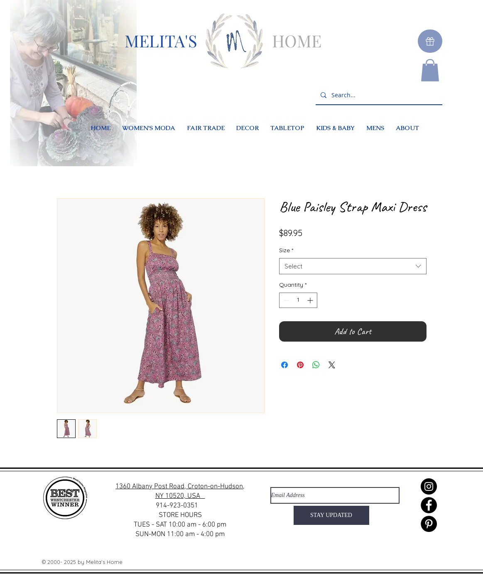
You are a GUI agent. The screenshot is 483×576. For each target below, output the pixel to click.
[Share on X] (332, 365)
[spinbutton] (298, 300)
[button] (430, 70)
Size (286, 250)
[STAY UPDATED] (331, 515)
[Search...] (378, 95)
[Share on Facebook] (284, 365)
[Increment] (311, 300)
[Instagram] (429, 486)
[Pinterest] (429, 524)
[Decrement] (285, 300)
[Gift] (430, 41)
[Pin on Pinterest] (300, 365)
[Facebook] (429, 505)
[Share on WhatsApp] (316, 365)
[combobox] (353, 266)
